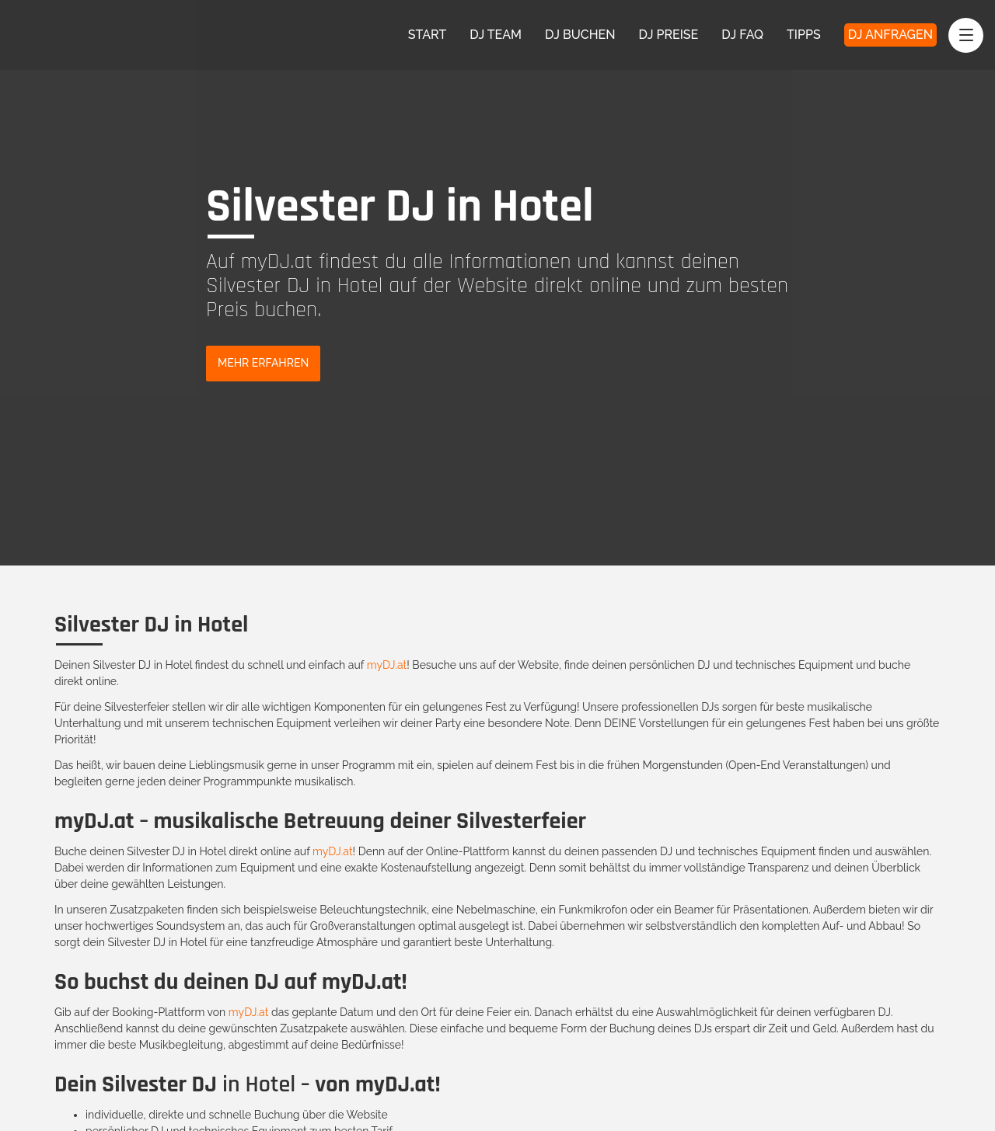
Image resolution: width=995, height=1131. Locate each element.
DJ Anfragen (890, 34)
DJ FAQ (742, 34)
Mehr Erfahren (263, 363)
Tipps (804, 34)
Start (427, 34)
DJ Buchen (580, 34)
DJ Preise (669, 34)
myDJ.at (387, 665)
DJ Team (496, 34)
